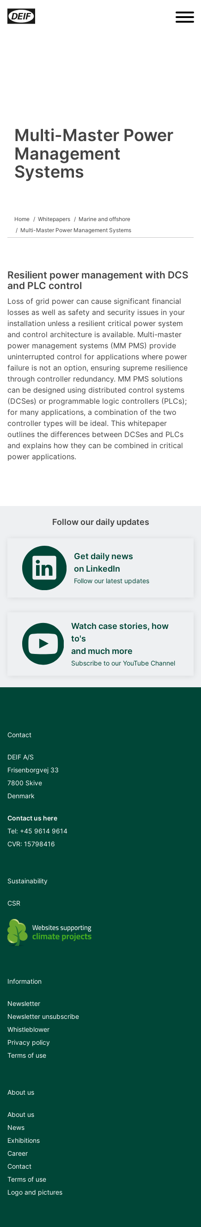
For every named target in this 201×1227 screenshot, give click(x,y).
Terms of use (26, 1055)
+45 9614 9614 (43, 831)
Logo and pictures (34, 1192)
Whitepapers (54, 219)
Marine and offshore (104, 219)
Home (22, 219)
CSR (13, 903)
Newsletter (23, 1003)
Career (17, 1153)
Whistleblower (28, 1029)
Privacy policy (28, 1042)
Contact (19, 1166)
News (15, 1127)
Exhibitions (23, 1140)
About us (20, 1114)
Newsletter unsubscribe (43, 1016)
